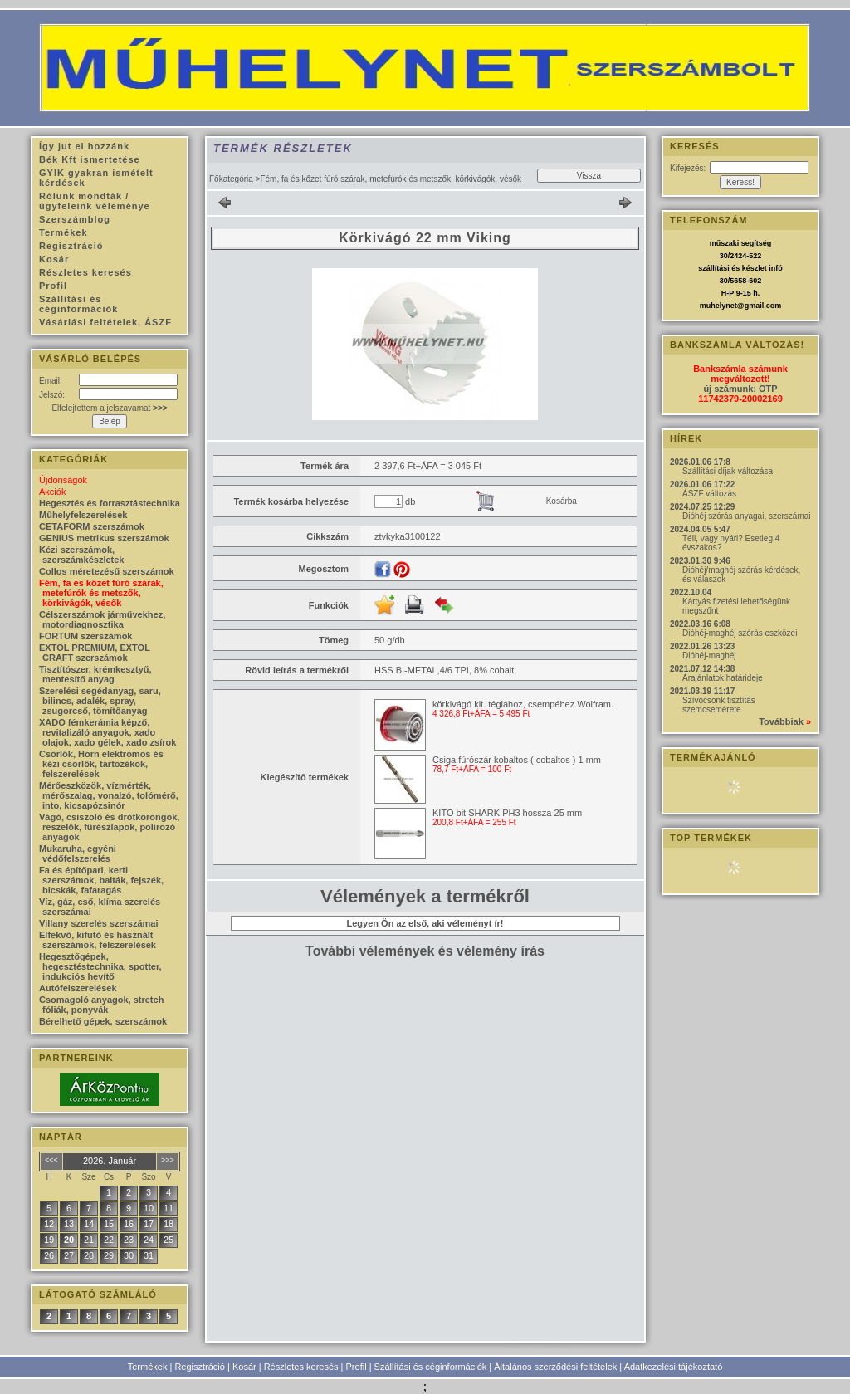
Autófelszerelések (78, 988)
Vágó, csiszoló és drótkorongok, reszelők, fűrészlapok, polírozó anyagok (109, 827)
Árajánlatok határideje (722, 677)
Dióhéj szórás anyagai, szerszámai (746, 516)
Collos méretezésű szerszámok (106, 571)
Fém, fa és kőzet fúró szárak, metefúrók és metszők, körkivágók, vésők (101, 593)
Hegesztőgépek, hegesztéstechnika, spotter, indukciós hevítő (100, 966)
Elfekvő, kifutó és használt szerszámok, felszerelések (97, 940)
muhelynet (718, 305)
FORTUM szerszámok (85, 636)
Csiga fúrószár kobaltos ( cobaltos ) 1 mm (516, 760)
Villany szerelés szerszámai (99, 923)
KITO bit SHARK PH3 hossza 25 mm (507, 813)
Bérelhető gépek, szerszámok (103, 1021)
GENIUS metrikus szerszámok (104, 538)
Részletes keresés (301, 1367)
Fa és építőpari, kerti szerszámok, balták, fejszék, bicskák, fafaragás (101, 880)
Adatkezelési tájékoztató (673, 1367)
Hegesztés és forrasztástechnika (109, 503)
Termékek (148, 1367)
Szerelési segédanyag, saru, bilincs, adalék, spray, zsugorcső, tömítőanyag (100, 701)
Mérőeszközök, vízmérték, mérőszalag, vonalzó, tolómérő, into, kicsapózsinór (108, 795)
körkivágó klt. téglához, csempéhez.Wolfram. (522, 704)
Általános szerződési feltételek (555, 1367)
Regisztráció (199, 1367)
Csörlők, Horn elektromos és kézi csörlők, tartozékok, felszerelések (101, 764)
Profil (356, 1367)
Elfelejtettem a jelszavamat (109, 408)
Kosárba (561, 501)
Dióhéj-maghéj (708, 655)
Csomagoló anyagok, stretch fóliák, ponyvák (101, 1005)
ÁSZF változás (709, 493)
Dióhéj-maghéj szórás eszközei (739, 633)
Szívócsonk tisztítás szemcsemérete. (718, 705)
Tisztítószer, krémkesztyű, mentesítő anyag (95, 674)
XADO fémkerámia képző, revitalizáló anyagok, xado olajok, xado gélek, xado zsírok (107, 732)
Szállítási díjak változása (727, 471)
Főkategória (231, 178)
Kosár (244, 1367)
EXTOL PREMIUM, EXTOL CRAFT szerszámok (94, 653)
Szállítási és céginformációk (430, 1367)
